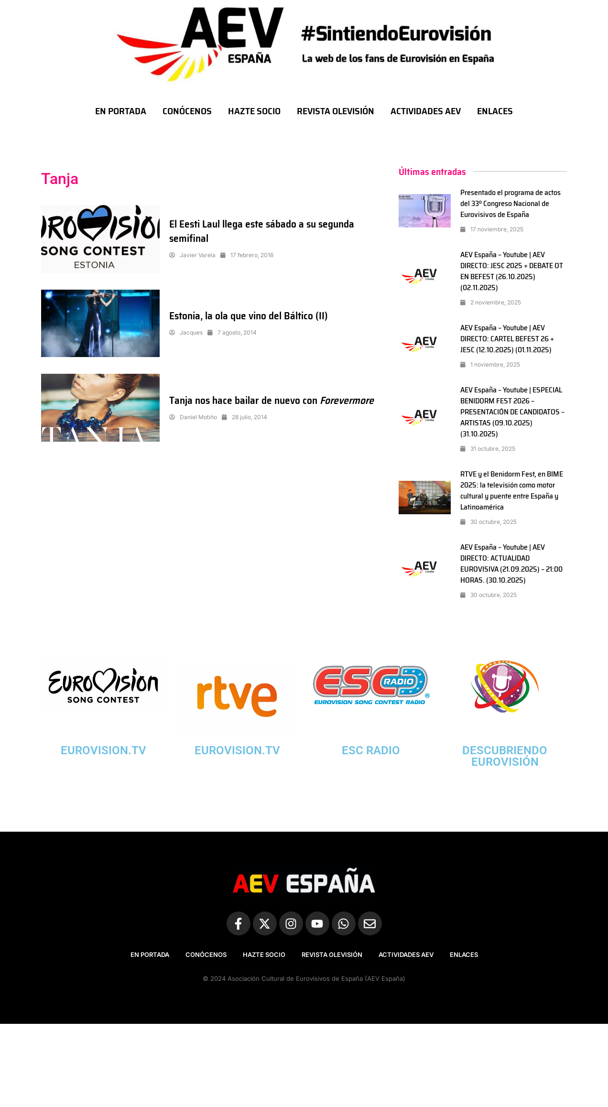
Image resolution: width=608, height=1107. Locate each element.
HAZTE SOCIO (254, 111)
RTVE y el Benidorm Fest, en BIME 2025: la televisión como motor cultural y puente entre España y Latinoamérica (512, 490)
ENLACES (495, 111)
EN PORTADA (120, 111)
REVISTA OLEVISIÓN (335, 111)
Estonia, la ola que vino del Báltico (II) (250, 315)
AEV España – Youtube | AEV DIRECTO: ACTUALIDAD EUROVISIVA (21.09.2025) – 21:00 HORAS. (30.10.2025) (511, 563)
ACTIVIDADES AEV (426, 111)
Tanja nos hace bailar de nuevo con (245, 400)
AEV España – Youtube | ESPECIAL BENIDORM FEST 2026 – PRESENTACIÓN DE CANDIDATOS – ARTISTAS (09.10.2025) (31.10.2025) (513, 412)
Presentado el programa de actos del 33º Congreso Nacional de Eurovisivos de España (511, 203)
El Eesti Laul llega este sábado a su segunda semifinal (264, 231)
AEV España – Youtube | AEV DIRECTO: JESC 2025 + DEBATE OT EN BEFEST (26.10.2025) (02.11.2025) (512, 271)
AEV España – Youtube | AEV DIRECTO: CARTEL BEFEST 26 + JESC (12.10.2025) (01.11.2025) (507, 339)
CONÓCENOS (187, 111)
